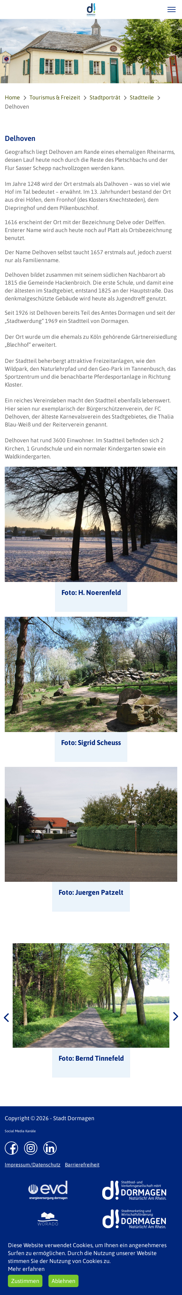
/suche (153, 9)
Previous (6, 1017)
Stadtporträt (105, 97)
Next (176, 1017)
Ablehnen (63, 1281)
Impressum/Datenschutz (32, 1164)
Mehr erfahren (26, 1269)
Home (12, 97)
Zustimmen (25, 1281)
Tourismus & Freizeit (54, 97)
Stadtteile (142, 97)
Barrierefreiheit (82, 1164)
